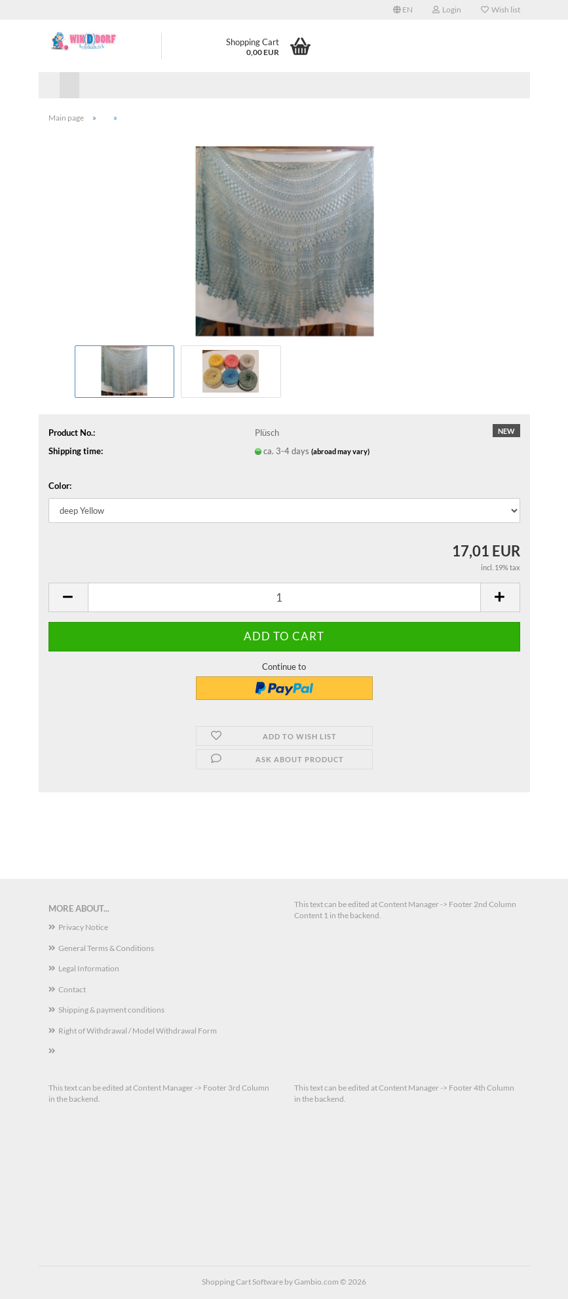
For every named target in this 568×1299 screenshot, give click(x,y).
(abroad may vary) (340, 451)
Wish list (500, 9)
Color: (59, 485)
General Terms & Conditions (106, 948)
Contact (72, 989)
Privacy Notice (83, 927)
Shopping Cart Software (242, 1282)
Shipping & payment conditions (111, 1010)
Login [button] (446, 9)
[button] (403, 10)
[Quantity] (284, 597)
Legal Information (88, 968)
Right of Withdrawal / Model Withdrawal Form (137, 1031)
